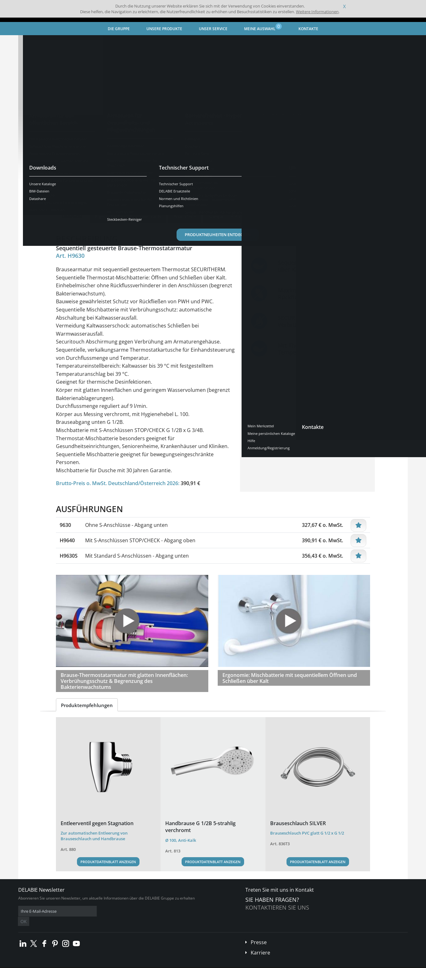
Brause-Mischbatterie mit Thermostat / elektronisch (244, 42)
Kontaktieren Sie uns (277, 907)
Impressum (117, 963)
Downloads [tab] (149, 216)
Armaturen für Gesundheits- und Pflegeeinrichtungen (139, 42)
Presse (259, 932)
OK (118, 911)
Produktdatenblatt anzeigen (108, 861)
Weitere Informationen (317, 11)
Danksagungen (143, 963)
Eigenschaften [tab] (110, 216)
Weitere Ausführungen (90, 197)
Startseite (35, 42)
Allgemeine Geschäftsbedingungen (74, 963)
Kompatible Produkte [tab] (231, 216)
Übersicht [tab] (72, 216)
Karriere (260, 943)
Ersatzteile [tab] (184, 216)
